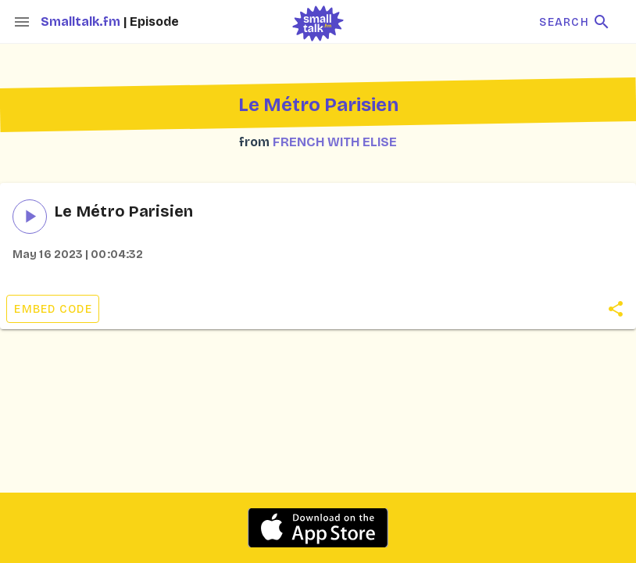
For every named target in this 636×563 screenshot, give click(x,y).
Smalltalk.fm (82, 21)
